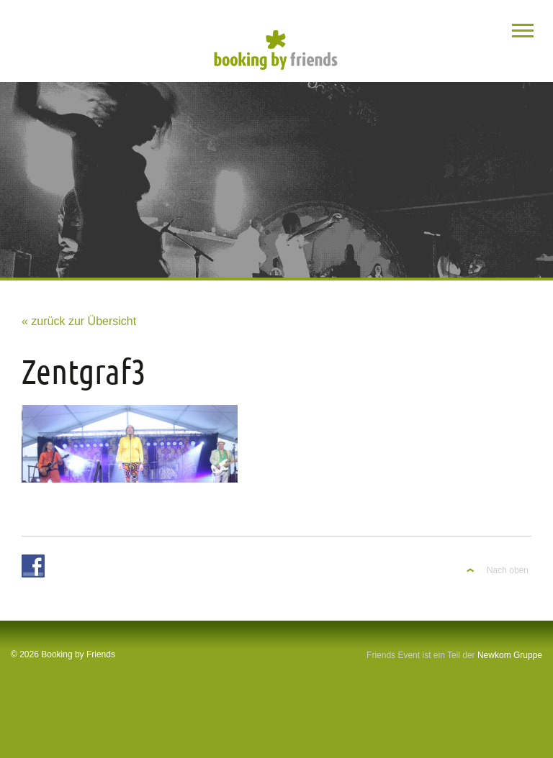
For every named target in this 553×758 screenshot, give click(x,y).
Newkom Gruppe (509, 655)
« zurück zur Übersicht (79, 321)
